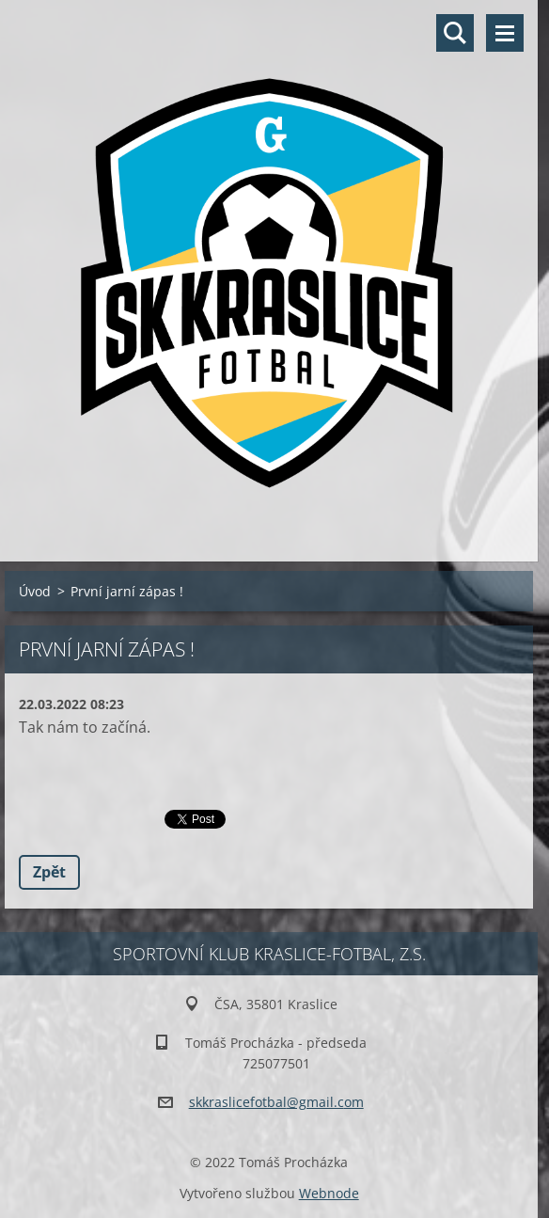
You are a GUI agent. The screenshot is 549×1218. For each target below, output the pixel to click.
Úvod (35, 591)
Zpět (49, 872)
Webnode (329, 1193)
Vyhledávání (455, 33)
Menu (505, 33)
